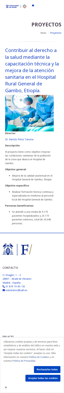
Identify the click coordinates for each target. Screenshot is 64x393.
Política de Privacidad (23, 360)
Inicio (43, 32)
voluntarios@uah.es (16, 290)
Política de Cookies (39, 357)
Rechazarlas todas (47, 369)
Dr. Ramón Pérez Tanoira (19, 139)
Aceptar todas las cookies (43, 378)
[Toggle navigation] (58, 5)
